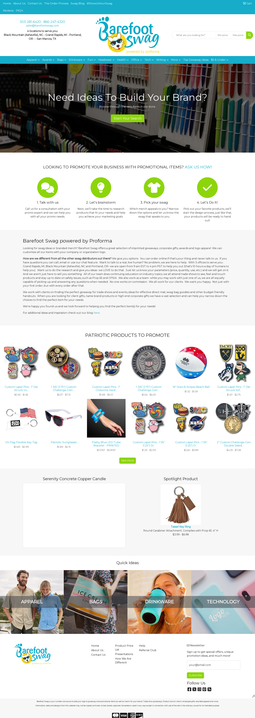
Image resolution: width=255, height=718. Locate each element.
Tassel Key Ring (181, 526)
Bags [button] (60, 59)
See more (127, 460)
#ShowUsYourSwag (99, 3)
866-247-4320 (54, 22)
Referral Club (147, 650)
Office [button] (135, 59)
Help (142, 645)
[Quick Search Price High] (238, 35)
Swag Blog (78, 3)
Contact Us (35, 3)
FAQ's (19, 10)
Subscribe (195, 675)
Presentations (124, 654)
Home (7, 3)
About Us (19, 3)
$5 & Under (218, 59)
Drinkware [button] (75, 59)
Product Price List (124, 647)
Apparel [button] (32, 59)
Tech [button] (147, 59)
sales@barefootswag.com (42, 25)
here (97, 312)
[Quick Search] (194, 35)
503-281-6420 (30, 22)
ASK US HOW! (198, 167)
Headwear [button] (105, 59)
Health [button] (121, 59)
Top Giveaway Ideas (196, 59)
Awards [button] (47, 59)
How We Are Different (123, 660)
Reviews (8, 10)
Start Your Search (128, 118)
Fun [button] (90, 59)
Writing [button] (161, 59)
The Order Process (56, 3)
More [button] (174, 59)
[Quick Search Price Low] (223, 35)
